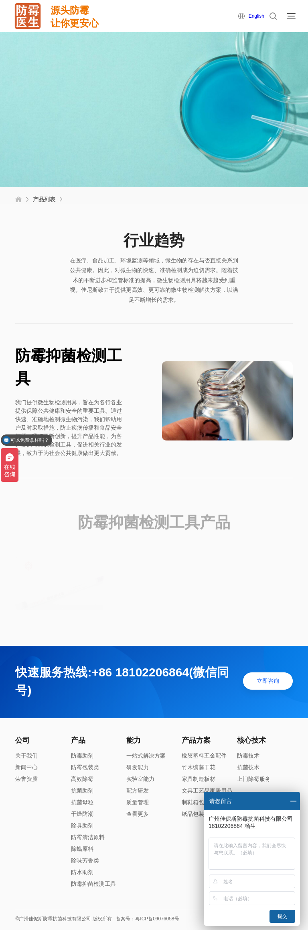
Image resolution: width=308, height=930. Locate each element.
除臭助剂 (82, 825)
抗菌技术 (248, 767)
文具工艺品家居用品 (207, 790)
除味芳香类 (85, 860)
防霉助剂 (82, 755)
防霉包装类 (85, 767)
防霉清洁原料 (88, 837)
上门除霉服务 (254, 779)
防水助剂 (82, 872)
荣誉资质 (26, 779)
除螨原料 (82, 849)
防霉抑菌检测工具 (93, 884)
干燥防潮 (82, 814)
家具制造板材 (198, 779)
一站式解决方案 (146, 755)
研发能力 (137, 767)
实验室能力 (140, 779)
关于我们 (26, 755)
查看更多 (137, 814)
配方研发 (137, 790)
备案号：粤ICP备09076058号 (147, 919)
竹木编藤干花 (198, 767)
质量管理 (137, 802)
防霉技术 (248, 755)
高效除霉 (82, 779)
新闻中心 (26, 767)
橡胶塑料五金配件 (204, 755)
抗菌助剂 (82, 790)
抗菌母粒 (82, 802)
